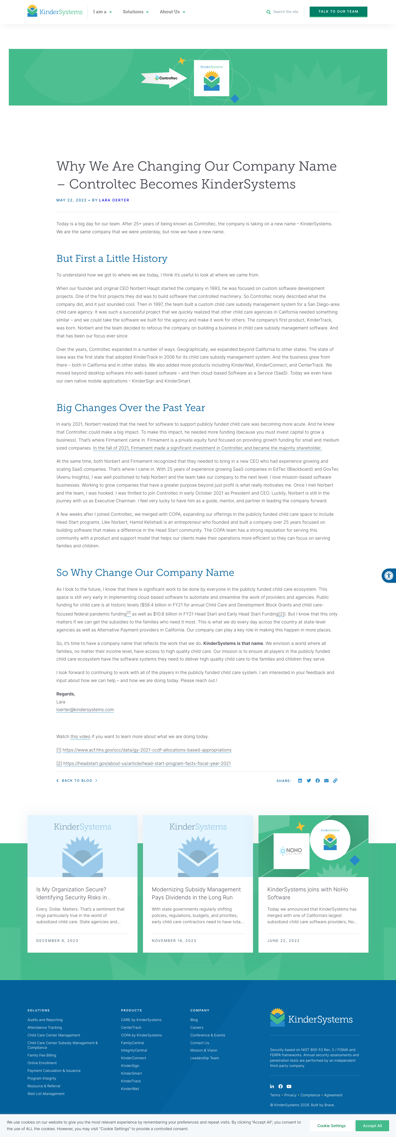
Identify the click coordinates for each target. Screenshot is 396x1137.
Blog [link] (194, 1020)
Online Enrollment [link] (42, 1064)
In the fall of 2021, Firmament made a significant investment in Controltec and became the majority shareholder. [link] (207, 448)
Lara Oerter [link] (114, 200)
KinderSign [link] (130, 1066)
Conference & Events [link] (207, 1036)
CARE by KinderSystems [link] (141, 1020)
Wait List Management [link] (46, 1094)
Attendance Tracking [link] (45, 1028)
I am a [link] (102, 12)
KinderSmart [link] (131, 1074)
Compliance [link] (310, 1096)
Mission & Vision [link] (203, 1051)
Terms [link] (275, 1096)
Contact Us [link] (199, 1043)
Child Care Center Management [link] (54, 1036)
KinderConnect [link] (133, 1059)
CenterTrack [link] (131, 1028)
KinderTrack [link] (131, 1082)
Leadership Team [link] (204, 1059)
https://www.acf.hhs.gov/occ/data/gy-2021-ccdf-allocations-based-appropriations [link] (147, 750)
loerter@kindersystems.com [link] (85, 709)
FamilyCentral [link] (132, 1043)
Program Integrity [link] (42, 1079)
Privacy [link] (290, 1096)
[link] (389, 575)
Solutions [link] (136, 12)
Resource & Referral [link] (44, 1087)
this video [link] (80, 736)
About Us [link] (172, 12)
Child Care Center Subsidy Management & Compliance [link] (63, 1046)
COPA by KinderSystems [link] (141, 1036)
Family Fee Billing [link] (42, 1056)
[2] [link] (281, 614)
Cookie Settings (331, 1125)
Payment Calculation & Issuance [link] (54, 1071)
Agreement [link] (333, 1096)
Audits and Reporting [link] (45, 1020)
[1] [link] (58, 750)
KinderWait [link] (130, 1090)
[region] (198, 1125)
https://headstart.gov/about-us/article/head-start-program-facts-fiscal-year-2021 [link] (147, 763)
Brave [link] (329, 1106)
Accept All (372, 1125)
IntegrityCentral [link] (134, 1051)
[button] (300, 781)
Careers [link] (196, 1028)
